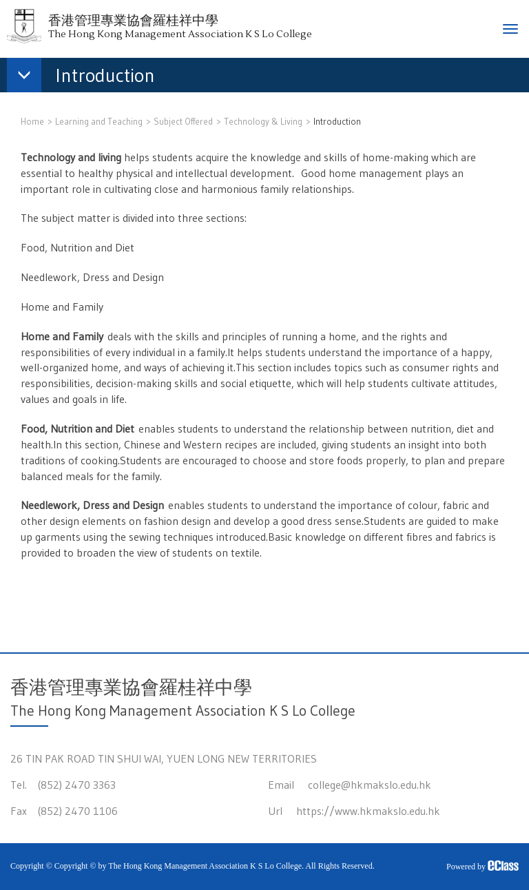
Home (32, 121)
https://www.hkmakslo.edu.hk (368, 811)
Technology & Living (263, 121)
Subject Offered (183, 121)
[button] (88, 78)
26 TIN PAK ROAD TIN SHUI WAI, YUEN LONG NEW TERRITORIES (163, 758)
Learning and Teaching (99, 121)
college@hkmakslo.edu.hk (369, 784)
